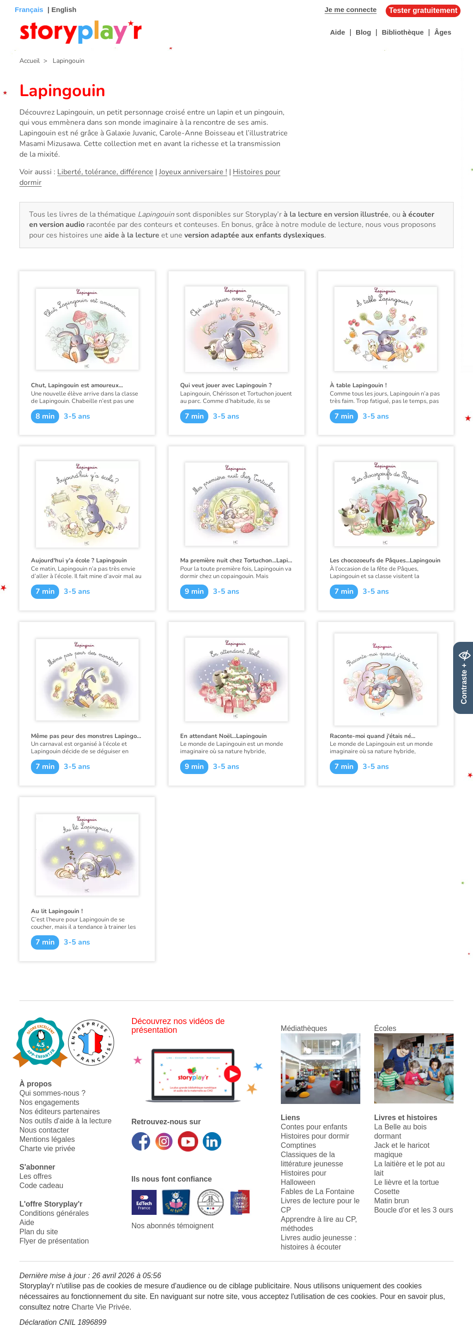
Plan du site (38, 1232)
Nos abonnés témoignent (173, 1226)
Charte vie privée (47, 1148)
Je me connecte (351, 9)
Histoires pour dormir (315, 1136)
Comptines (298, 1145)
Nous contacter (44, 1130)
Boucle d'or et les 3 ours (413, 1210)
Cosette (387, 1191)
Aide (337, 32)
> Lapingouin (62, 60)
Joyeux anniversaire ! (193, 172)
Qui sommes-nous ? (52, 1093)
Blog (363, 32)
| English (61, 9)
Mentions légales (47, 1139)
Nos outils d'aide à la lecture (65, 1121)
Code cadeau (41, 1185)
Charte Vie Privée (100, 1307)
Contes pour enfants (314, 1127)
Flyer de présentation (54, 1241)
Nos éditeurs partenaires (59, 1112)
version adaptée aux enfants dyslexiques (254, 235)
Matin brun (391, 1201)
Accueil (29, 60)
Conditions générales (54, 1213)
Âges (442, 32)
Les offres (35, 1176)
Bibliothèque (403, 32)
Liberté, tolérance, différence (105, 172)
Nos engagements (49, 1102)
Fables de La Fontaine (317, 1191)
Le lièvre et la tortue (406, 1182)
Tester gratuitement (423, 10)
